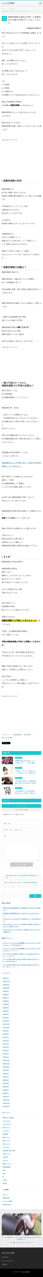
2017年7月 (6, 1037)
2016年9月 (6, 1070)
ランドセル (6, 1130)
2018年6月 (6, 1001)
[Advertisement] (19, 159)
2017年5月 (6, 1043)
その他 (5, 1180)
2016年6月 (6, 1080)
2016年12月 (6, 1060)
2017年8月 (6, 1034)
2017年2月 (6, 1053)
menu (40, 3)
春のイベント (6, 1127)
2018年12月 (6, 981)
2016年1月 (6, 1096)
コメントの (7, 1201)
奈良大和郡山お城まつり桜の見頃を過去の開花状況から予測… (22, 876)
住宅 (4, 1173)
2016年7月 (6, 1076)
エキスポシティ (7, 1124)
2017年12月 (6, 1021)
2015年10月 (6, 1106)
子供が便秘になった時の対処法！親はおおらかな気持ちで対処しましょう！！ (25, 793)
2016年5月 (6, 1083)
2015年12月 (6, 1099)
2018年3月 (6, 1011)
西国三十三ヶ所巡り (8, 1117)
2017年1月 (6, 1057)
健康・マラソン (7, 1163)
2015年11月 (6, 1103)
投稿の (6, 1198)
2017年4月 (6, 1047)
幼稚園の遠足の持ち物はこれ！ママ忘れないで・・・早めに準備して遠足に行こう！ (25, 763)
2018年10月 (6, 988)
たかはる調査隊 (8, 3)
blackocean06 (18, 734)
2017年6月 (6, 1040)
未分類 (5, 1183)
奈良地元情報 (6, 1167)
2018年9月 (6, 991)
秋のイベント (6, 1140)
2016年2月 (6, 1093)
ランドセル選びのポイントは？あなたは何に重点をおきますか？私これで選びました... (21, 1238)
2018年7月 (6, 997)
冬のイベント (6, 1143)
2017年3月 (6, 1050)
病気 (4, 1170)
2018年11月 (6, 984)
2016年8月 (6, 1073)
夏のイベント (6, 1137)
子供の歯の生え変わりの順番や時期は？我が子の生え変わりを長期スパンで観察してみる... (25, 783)
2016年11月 (6, 1063)
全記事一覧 (4, 1264)
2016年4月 (6, 1086)
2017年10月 (6, 1027)
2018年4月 (6, 1007)
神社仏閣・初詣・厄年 (9, 1150)
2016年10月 (6, 1067)
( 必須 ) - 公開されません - (14, 829)
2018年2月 (6, 1014)
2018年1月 (6, 1017)
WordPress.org (7, 1204)
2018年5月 (6, 1004)
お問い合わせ (5, 1257)
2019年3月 (6, 978)
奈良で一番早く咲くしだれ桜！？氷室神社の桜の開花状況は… (20, 883)
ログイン (5, 1194)
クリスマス (6, 1147)
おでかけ (5, 1160)
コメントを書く (8, 737)
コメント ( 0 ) (21, 806)
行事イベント (6, 1153)
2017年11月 (6, 1024)
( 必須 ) (7, 823)
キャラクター (6, 1120)
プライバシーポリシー (7, 1260)
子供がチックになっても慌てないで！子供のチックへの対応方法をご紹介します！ (25, 773)
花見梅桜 (5, 1134)
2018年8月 (6, 994)
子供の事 (28, 734)
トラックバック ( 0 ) (21, 809)
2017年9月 (6, 1030)
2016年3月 (6, 1090)
